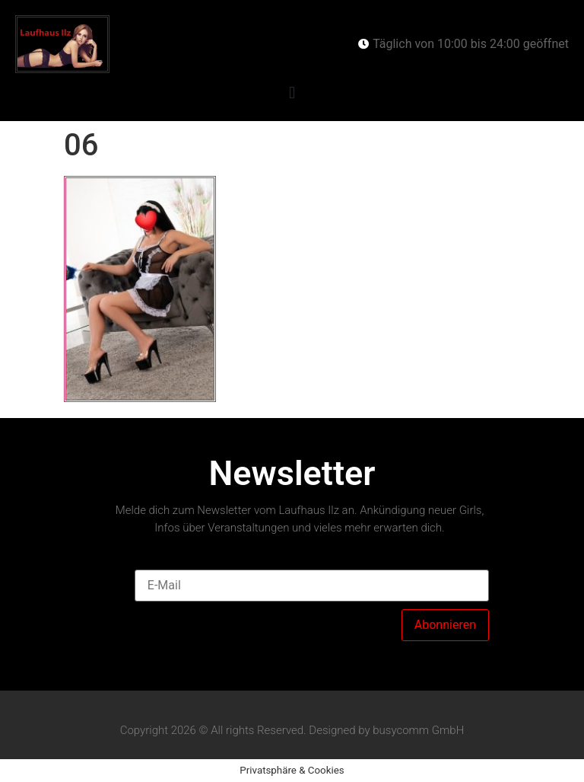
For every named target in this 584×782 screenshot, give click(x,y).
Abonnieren (445, 625)
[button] (291, 93)
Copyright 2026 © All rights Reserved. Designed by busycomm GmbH (292, 730)
